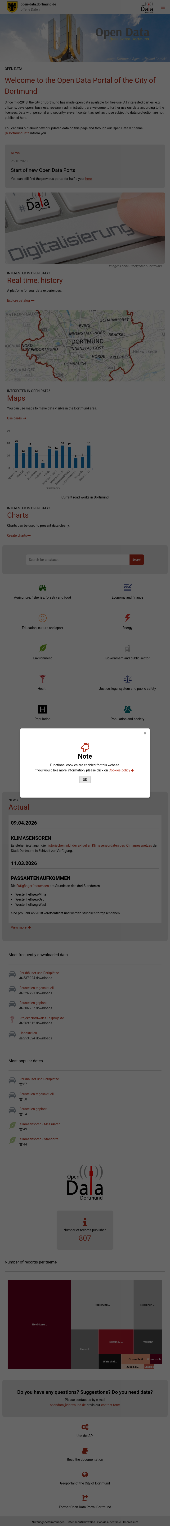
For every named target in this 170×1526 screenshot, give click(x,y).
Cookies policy (121, 770)
